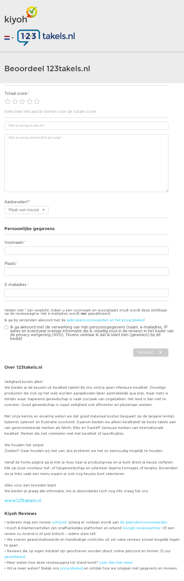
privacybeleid (71, 568)
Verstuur (145, 352)
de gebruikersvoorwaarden (143, 522)
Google (128, 528)
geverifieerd (14, 557)
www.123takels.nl (22, 501)
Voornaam (14, 243)
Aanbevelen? (16, 202)
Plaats (10, 264)
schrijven (59, 522)
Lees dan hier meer (115, 562)
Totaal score (15, 94)
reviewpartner (148, 528)
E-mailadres (15, 285)
